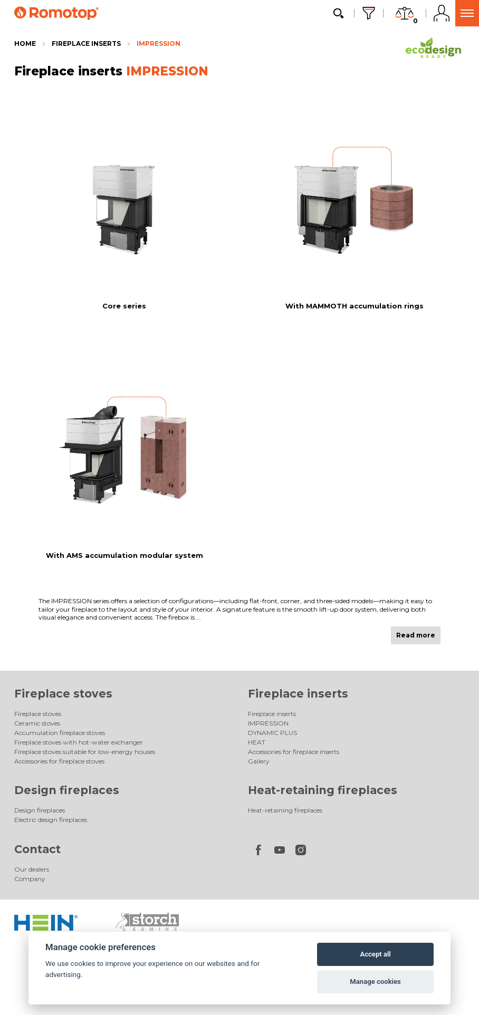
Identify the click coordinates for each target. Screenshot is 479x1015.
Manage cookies (375, 981)
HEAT (256, 742)
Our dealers (31, 869)
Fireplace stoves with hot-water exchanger (78, 742)
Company (29, 879)
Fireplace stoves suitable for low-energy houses (84, 752)
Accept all (375, 954)
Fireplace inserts (86, 43)
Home (25, 43)
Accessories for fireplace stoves (59, 761)
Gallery (259, 761)
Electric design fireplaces (50, 820)
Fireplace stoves (63, 693)
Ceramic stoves (37, 723)
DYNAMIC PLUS (272, 733)
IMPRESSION (158, 43)
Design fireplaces (66, 790)
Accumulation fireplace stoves (59, 733)
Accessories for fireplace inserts (293, 752)
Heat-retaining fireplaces (322, 790)
